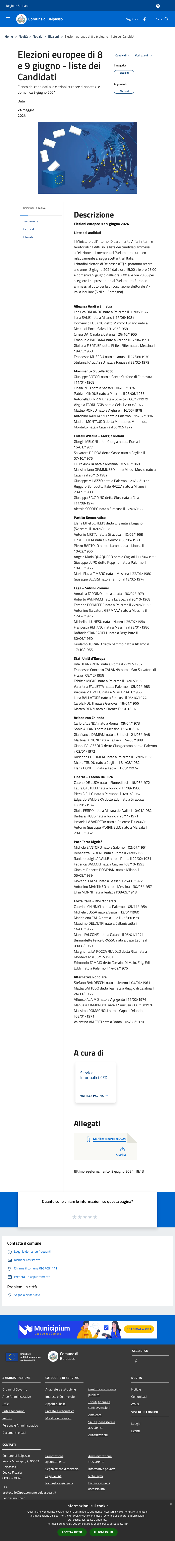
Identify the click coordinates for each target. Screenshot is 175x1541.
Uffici (5, 1403)
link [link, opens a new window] (126, 1523)
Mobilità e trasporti (58, 1418)
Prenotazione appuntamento (55, 1459)
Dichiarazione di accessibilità (99, 1486)
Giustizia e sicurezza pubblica (102, 1392)
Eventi (135, 1430)
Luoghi (135, 1423)
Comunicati (139, 1396)
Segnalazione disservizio (61, 1468)
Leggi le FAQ (53, 1476)
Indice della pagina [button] (34, 208)
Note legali (95, 1476)
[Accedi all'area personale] (157, 5)
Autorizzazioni (98, 1434)
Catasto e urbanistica (59, 1411)
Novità (23, 36)
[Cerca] (166, 19)
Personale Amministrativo (20, 1425)
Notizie (37, 36)
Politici (7, 1418)
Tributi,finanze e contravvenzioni (99, 1405)
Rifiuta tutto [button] (103, 1532)
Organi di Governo (14, 1389)
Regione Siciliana (17, 5)
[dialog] (87, 1520)
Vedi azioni (144, 55)
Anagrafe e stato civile (60, 1389)
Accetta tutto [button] (72, 1532)
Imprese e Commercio (60, 1396)
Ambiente (95, 1414)
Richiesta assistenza (59, 1483)
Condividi (123, 55)
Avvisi (135, 1403)
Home (9, 36)
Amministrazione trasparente (100, 1459)
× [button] (170, 1504)
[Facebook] (143, 19)
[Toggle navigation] (8, 18)
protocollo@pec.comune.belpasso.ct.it (29, 1492)
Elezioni (53, 36)
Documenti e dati (14, 1432)
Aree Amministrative (16, 1396)
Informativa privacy (101, 1468)
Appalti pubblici (55, 1403)
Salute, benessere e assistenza (101, 1425)
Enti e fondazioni (13, 1411)
